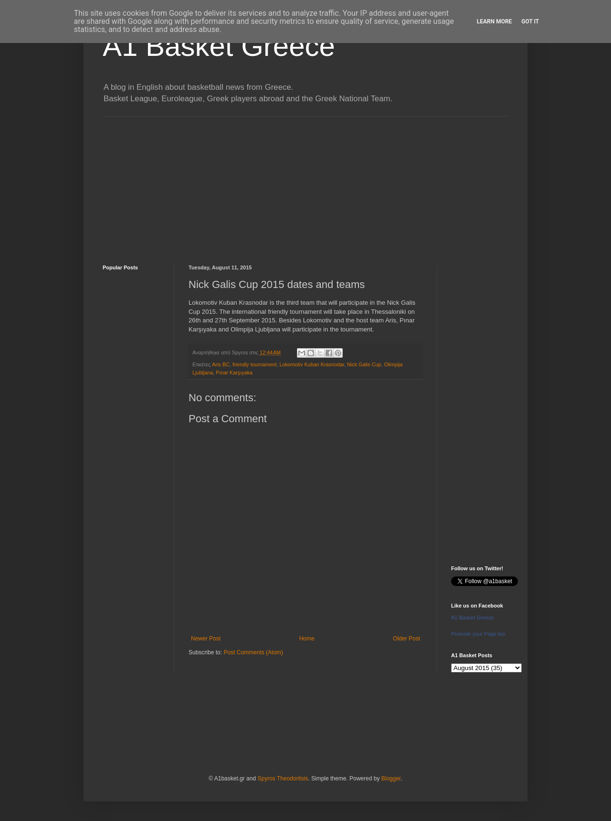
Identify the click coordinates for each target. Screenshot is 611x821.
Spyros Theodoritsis (282, 778)
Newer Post (206, 638)
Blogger (391, 778)
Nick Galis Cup (364, 364)
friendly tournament (254, 364)
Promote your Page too (478, 634)
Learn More (494, 21)
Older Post (406, 638)
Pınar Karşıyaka (234, 372)
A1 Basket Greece (219, 46)
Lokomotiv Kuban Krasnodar (311, 364)
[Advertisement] (305, 183)
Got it (530, 21)
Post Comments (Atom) (253, 652)
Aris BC (221, 364)
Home (307, 638)
